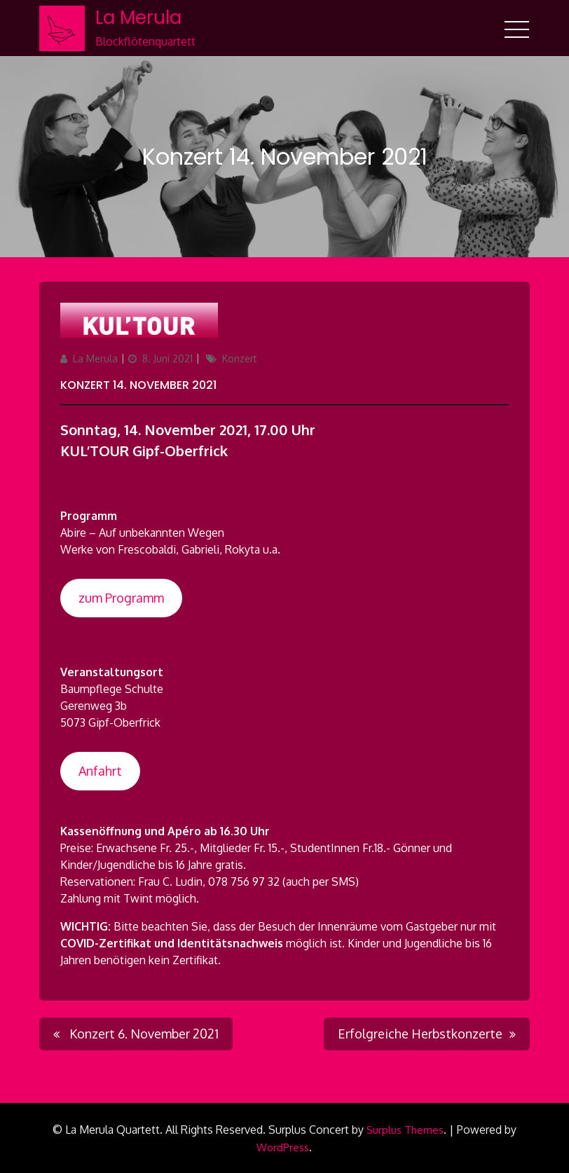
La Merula (138, 17)
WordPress (282, 1147)
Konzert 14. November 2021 (138, 385)
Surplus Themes (405, 1130)
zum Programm (121, 597)
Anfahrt (100, 770)
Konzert (239, 358)
